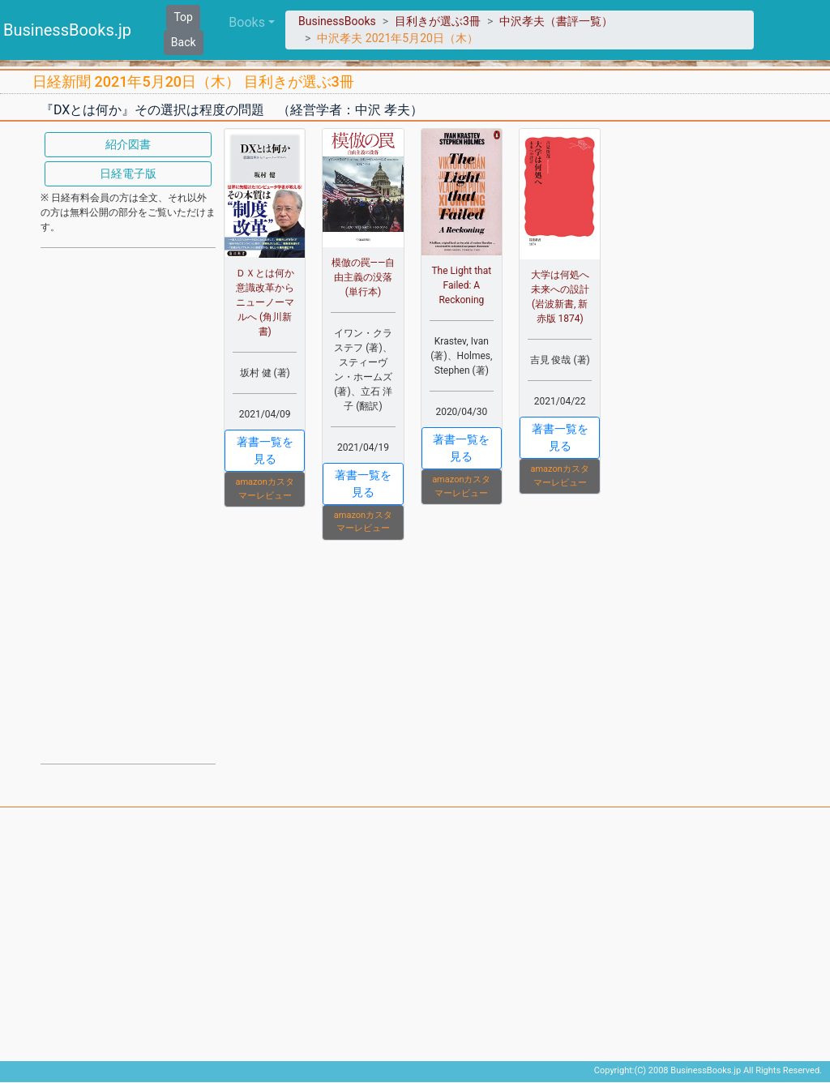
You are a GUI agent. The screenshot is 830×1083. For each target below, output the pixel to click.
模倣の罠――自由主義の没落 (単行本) (364, 277)
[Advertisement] (128, 504)
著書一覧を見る (265, 450)
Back (183, 42)
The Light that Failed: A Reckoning (461, 285)
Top (183, 17)
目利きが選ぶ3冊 (438, 21)
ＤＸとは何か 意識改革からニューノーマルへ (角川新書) (270, 302)
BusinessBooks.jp (67, 30)
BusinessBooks (337, 21)
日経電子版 (128, 173)
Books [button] (247, 22)
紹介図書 (128, 144)
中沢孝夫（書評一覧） (556, 21)
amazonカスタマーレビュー (264, 489)
